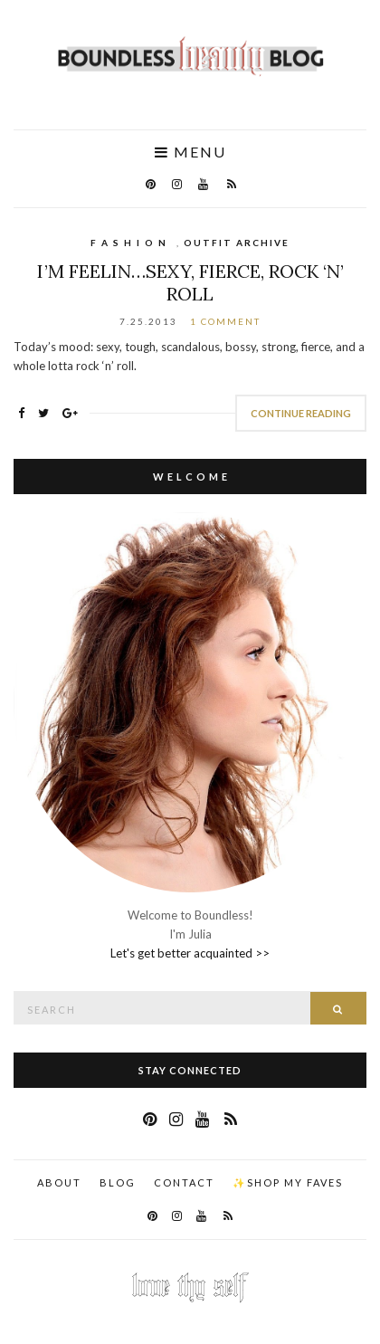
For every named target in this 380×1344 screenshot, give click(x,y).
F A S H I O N (128, 242)
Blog (118, 1182)
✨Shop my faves (288, 1182)
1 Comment (225, 321)
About (59, 1182)
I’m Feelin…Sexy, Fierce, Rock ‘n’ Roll (190, 282)
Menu (190, 152)
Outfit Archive (237, 242)
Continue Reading (301, 413)
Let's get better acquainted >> (190, 953)
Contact (184, 1182)
